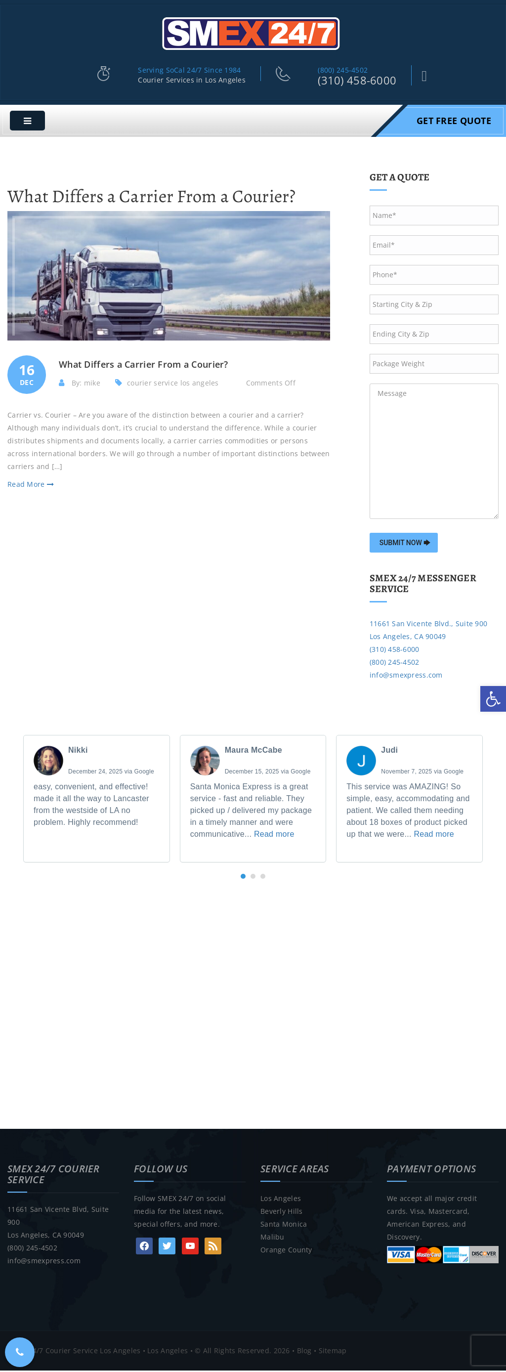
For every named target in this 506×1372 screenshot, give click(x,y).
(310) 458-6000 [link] (357, 82)
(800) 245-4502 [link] (343, 72)
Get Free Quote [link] (454, 122)
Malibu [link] (272, 1238)
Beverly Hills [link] (281, 1212)
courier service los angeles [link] (173, 384)
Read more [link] (274, 835)
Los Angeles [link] (280, 1199)
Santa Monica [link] (283, 1225)
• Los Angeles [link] (164, 1352)
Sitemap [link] (333, 1352)
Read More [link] (30, 485)
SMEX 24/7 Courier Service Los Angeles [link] (73, 1352)
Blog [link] (304, 1352)
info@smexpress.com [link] (406, 676)
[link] (493, 699)
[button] (243, 877)
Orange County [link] (286, 1251)
